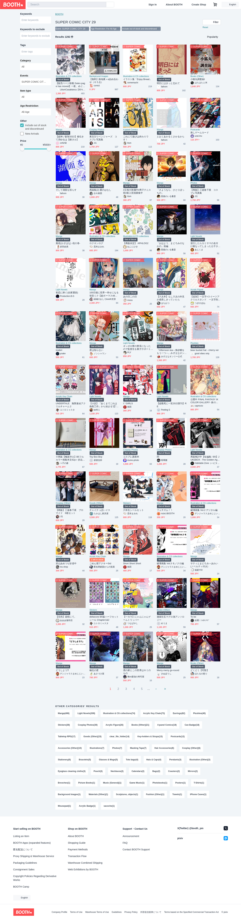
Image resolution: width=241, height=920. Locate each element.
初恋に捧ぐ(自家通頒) (67, 292)
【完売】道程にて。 (66, 616)
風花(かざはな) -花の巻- (68, 243)
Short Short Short (132, 563)
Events (24, 75)
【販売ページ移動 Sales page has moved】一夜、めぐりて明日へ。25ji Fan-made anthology (70, 85)
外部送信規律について (150, 912)
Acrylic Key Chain (64, 396)
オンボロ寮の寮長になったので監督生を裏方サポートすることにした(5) (137, 348)
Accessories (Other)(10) (70, 748)
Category (25, 60)
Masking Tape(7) (138, 748)
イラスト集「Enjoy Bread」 (137, 79)
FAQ (125, 842)
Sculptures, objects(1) (127, 794)
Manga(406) (63, 713)
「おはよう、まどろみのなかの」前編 (170, 245)
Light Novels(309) (86, 713)
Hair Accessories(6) (164, 748)
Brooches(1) (64, 783)
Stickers (127, 503)
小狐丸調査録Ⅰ (197, 79)
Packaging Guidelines (25, 862)
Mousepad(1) (64, 806)
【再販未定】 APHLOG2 (135, 243)
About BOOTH (174, 4)
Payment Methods (78, 849)
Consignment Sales (23, 869)
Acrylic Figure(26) (114, 725)
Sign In (153, 4)
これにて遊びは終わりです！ (135, 138)
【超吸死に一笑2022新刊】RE (172, 405)
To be (193, 616)
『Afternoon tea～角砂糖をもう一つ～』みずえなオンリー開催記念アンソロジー (171, 352)
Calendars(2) (138, 771)
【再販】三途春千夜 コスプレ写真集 (204, 191)
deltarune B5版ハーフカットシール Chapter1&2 (104, 618)
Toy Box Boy (95, 456)
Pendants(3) (175, 759)
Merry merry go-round (168, 670)
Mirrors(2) (193, 771)
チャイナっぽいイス (99, 510)
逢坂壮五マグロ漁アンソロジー (170, 618)
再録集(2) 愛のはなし (100, 190)
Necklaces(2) (117, 771)
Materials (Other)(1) (98, 794)
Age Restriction (29, 106)
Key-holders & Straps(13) (150, 736)
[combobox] (66, 4)
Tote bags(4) (132, 759)
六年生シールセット (133, 510)
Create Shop (199, 4)
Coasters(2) (174, 771)
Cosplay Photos (96, 130)
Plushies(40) (199, 713)
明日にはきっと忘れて (168, 83)
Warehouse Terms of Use (97, 912)
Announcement (131, 836)
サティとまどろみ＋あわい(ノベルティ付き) (204, 565)
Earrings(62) (179, 713)
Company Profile (59, 912)
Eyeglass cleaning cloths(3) (71, 771)
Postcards (195, 130)
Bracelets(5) (85, 759)
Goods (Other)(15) (92, 736)
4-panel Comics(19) (167, 725)
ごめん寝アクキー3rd (100, 563)
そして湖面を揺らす (66, 190)
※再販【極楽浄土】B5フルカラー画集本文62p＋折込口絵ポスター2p (70, 458)
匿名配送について (23, 849)
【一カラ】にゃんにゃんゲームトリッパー (137, 618)
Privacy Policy (131, 912)
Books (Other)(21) (140, 725)
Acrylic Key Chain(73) (154, 713)
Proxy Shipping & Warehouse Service (33, 856)
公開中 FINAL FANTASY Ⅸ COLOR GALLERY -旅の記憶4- (204, 401)
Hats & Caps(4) (153, 759)
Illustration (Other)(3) (199, 759)
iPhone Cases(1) (198, 794)
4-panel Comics (130, 130)
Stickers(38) (64, 725)
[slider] (22, 149)
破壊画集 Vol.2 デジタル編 (203, 510)
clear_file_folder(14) (119, 736)
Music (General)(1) (112, 783)
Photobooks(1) (159, 783)
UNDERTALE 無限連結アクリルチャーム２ (71, 405)
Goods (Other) (96, 503)
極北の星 (94, 670)
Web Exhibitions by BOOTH (83, 869)
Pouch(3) (97, 771)
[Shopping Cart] (215, 4)
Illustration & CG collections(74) (119, 713)
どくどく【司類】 (199, 670)
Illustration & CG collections (69, 76)
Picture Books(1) (86, 783)
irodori (59, 350)
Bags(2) (156, 771)
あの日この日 (130, 296)
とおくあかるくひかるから (170, 136)
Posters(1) (180, 783)
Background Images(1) (69, 794)
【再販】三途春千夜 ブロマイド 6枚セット (69, 511)
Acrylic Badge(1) (87, 806)
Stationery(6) (64, 759)
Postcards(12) (178, 736)
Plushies (194, 343)
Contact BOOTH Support (136, 849)
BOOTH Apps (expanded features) (32, 842)
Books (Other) (197, 76)
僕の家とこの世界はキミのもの (137, 672)
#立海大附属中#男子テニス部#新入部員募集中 (137, 191)
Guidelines (117, 912)
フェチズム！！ (165, 510)
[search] (103, 4)
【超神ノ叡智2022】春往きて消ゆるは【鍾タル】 (70, 138)
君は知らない (96, 350)
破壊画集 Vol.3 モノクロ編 (170, 563)
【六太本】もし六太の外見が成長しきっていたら (170, 298)
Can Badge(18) (192, 725)
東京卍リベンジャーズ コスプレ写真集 (103, 138)
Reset (205, 27)
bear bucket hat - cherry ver (204, 350)
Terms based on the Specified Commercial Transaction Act (191, 912)
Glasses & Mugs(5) (108, 759)
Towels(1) (177, 794)
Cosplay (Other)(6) (191, 748)
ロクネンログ (96, 243)
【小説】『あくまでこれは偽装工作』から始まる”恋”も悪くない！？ (104, 405)
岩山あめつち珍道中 (66, 563)
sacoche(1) (109, 806)
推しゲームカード (199, 132)
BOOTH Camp (21, 886)
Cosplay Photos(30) (88, 725)
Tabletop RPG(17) (66, 736)
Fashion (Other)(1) (155, 794)
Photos (193, 183)
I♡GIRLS (128, 403)
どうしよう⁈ (62, 670)
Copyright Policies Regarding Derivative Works (34, 878)
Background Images (98, 76)
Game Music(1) (136, 783)
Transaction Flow (77, 856)
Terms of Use (76, 912)
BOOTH (59, 14)
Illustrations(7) (97, 748)
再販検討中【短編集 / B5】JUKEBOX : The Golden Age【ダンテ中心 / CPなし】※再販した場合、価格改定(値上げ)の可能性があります (204, 458)
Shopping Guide (76, 842)
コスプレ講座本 (131, 456)
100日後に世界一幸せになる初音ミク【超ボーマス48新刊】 (104, 294)
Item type (25, 90)
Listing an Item (21, 836)
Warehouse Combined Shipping (85, 862)
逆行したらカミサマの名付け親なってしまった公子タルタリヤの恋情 (204, 245)
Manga (160, 76)
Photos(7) (117, 748)
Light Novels (196, 236)
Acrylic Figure (196, 290)
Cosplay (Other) (63, 503)
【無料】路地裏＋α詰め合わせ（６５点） (103, 81)
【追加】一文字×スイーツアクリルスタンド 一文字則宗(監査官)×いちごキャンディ (204, 298)
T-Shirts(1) (199, 783)
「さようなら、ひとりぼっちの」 (170, 191)
